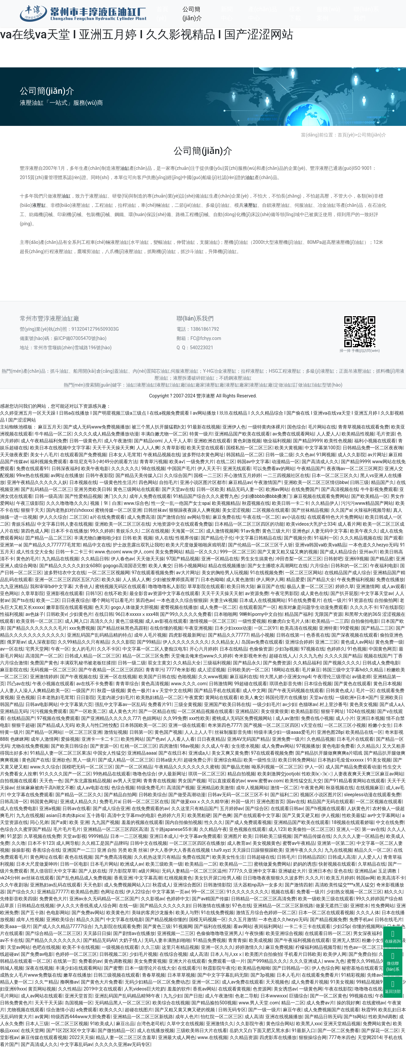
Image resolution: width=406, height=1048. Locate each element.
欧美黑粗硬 (199, 815)
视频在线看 (282, 891)
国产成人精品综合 (338, 551)
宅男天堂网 (37, 649)
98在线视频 (153, 468)
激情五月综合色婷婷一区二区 (266, 912)
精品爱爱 (295, 579)
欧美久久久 (110, 1009)
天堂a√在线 (321, 697)
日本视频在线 (83, 482)
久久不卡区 (108, 649)
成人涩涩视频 (211, 669)
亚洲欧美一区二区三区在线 (122, 524)
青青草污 (155, 669)
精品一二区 (292, 1002)
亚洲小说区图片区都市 (203, 482)
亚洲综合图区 (187, 884)
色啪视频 (187, 676)
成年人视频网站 (252, 787)
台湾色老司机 (150, 1023)
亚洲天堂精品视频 (341, 1023)
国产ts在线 (23, 600)
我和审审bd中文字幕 (51, 586)
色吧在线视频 (46, 947)
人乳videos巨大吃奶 (144, 989)
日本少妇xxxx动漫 (233, 628)
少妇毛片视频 (143, 954)
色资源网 (262, 989)
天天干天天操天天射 (222, 593)
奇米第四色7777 (224, 725)
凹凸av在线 (18, 683)
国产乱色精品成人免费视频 (84, 877)
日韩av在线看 (76, 808)
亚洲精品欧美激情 (215, 787)
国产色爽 (222, 815)
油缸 (124, 168)
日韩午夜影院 (99, 475)
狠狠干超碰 (23, 725)
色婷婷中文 (177, 898)
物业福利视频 (277, 440)
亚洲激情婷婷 (44, 676)
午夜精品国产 (310, 468)
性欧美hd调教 (382, 1016)
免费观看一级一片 (226, 961)
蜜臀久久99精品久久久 (371, 961)
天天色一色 (50, 780)
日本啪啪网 (225, 614)
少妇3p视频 (286, 649)
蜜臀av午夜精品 (299, 843)
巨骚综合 (298, 995)
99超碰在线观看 (250, 683)
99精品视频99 (370, 982)
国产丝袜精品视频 (309, 510)
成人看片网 (349, 524)
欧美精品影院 (305, 711)
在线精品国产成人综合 (347, 572)
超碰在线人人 (283, 655)
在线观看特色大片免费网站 (335, 517)
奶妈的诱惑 (304, 864)
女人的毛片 (83, 649)
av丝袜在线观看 (37, 877)
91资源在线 (360, 600)
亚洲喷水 (359, 905)
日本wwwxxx (273, 995)
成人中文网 (254, 690)
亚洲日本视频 (370, 718)
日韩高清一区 (14, 801)
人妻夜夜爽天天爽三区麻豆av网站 (368, 773)
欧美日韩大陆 (240, 586)
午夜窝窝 (194, 697)
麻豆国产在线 (271, 586)
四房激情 (168, 746)
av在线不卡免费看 (94, 683)
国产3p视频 (262, 975)
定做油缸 (283, 385)
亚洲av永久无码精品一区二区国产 (104, 898)
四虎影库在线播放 (277, 1037)
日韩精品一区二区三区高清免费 (263, 898)
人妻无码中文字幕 (329, 531)
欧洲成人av (131, 864)
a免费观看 (86, 1009)
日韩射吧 (333, 558)
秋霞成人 (161, 884)
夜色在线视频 (78, 857)
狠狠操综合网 (312, 1037)
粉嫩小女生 (379, 725)
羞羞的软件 (178, 989)
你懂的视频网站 (368, 926)
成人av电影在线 (93, 787)
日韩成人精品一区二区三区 (92, 655)
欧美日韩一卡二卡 (290, 503)
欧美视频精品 (226, 503)
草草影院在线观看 (205, 586)
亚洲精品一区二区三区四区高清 (115, 829)
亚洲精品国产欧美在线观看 (242, 433)
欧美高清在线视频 (298, 628)
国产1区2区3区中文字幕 (71, 1030)
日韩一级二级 (279, 454)
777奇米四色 (342, 1037)
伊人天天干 (208, 468)
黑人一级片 (84, 760)
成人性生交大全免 (34, 551)
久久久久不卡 (364, 607)
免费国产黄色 (44, 662)
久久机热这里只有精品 (157, 857)
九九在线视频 (30, 815)
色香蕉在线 (317, 635)
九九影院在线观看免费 (117, 926)
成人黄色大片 (122, 711)
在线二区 (225, 461)
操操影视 (21, 850)
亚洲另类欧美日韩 (92, 489)
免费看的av (90, 961)
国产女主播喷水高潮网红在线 (278, 565)
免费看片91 (160, 704)
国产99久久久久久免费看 (186, 614)
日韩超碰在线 (261, 857)
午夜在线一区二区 (261, 517)
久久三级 (150, 947)
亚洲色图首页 (270, 801)
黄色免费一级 (389, 642)
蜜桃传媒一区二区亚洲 (118, 510)
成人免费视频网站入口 (127, 884)
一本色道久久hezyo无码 (373, 544)
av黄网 (42, 1016)
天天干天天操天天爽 (113, 447)
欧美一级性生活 (260, 760)
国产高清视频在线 (339, 489)
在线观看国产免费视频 (83, 454)
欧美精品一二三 (236, 864)
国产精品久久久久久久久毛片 (37, 628)
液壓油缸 (146, 385)
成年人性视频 (30, 919)
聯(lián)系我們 (366, 13)
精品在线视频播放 (226, 565)
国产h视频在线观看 (325, 808)
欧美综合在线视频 (170, 1002)
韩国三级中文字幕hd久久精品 (353, 669)
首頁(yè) (162, 13)
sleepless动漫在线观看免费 (372, 794)
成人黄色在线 (314, 593)
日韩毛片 (286, 857)
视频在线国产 (377, 655)
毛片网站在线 (322, 427)
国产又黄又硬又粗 (300, 815)
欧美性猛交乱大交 (303, 780)
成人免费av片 (320, 1002)
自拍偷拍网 (385, 600)
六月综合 (319, 565)
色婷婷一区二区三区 (76, 954)
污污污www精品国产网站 (367, 503)
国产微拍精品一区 (116, 1030)
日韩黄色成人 (340, 690)
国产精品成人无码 (55, 725)
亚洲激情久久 (220, 1023)
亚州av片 (368, 551)
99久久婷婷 (102, 531)
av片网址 (377, 454)
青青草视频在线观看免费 (363, 427)
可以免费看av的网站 (273, 468)
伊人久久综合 (53, 517)
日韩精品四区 (311, 857)
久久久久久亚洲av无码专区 (122, 1044)
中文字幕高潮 (148, 877)
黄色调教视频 (118, 961)
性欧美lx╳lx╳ (317, 773)
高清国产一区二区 (43, 655)
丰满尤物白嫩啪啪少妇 (97, 538)
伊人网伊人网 (270, 579)
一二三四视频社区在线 (286, 475)
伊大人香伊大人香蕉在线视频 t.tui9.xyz (190, 850)
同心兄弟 (39, 822)
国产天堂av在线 (178, 489)
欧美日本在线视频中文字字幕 (60, 447)
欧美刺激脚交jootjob (278, 773)
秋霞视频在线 (256, 503)
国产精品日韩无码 (323, 1016)
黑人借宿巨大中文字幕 (53, 871)
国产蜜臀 (113, 968)
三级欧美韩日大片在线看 (201, 1030)
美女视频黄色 (266, 843)
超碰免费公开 (197, 760)
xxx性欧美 (199, 718)
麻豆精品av (240, 482)
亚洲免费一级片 (288, 739)
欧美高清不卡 (391, 877)
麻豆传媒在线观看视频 (44, 1037)
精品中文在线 (97, 544)
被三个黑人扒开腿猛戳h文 (158, 427)
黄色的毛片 (27, 558)
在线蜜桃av (373, 1002)
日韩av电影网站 (41, 704)
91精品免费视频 (209, 940)
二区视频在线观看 (270, 510)
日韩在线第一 (290, 635)
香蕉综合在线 (46, 850)
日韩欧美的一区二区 (248, 669)
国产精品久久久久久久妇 (165, 905)
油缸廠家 (195, 385)
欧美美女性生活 (228, 857)
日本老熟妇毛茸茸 (55, 697)
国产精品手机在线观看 (217, 690)
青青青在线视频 (159, 780)
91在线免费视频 (217, 912)
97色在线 (241, 905)
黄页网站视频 (42, 989)
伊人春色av (122, 558)
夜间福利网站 (268, 926)
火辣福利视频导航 (372, 510)
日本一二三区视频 (128, 836)
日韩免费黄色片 (16, 1002)
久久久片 (314, 877)
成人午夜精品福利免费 (44, 440)
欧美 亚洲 (79, 822)
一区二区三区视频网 (108, 572)
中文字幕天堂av (376, 593)
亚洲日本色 (319, 871)
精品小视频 (262, 635)
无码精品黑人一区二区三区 (122, 1002)
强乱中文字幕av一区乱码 (120, 704)
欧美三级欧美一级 (164, 864)
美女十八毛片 (44, 454)
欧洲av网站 (277, 489)
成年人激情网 (44, 739)
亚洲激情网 (367, 586)
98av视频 (189, 746)
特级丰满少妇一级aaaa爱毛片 (284, 732)
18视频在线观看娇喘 (352, 822)
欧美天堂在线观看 (205, 447)
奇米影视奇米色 (250, 655)
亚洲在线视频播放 (283, 1016)
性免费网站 (382, 905)
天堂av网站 (18, 947)
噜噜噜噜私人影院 (166, 586)
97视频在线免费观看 (58, 718)
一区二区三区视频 (69, 1023)
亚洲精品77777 (52, 891)
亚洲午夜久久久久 (303, 850)
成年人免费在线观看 (150, 496)
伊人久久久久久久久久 (186, 642)
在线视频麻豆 (370, 787)
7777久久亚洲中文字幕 (252, 871)
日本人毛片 (288, 975)
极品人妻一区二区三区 (310, 586)
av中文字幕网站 (383, 815)
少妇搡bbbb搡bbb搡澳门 (266, 496)
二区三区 (78, 517)
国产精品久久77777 (228, 635)
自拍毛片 (168, 482)
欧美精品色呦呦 (254, 968)
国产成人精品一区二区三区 (125, 760)
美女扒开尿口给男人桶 (217, 877)
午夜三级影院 (30, 503)
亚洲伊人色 (234, 427)
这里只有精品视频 (180, 947)
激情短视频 (115, 732)
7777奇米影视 (180, 669)
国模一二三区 (207, 475)
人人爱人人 (328, 433)
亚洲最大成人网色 (176, 1037)
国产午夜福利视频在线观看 (302, 940)
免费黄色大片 (53, 898)
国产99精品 (149, 642)
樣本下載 (295, 13)
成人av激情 (287, 718)
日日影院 (85, 697)
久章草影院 (32, 593)
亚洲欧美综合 (60, 919)
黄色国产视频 (168, 732)
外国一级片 (242, 801)
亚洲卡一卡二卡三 (100, 739)
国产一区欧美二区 (87, 711)
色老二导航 (246, 995)
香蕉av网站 (204, 989)
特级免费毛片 (150, 787)
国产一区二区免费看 (338, 1030)
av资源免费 (256, 593)
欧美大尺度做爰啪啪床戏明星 (196, 544)
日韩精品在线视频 (35, 905)
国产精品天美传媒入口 (139, 475)
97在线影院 (391, 607)
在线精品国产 (21, 718)
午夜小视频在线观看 (53, 683)
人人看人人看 (181, 739)
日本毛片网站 (104, 864)
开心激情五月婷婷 (242, 475)
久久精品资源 (243, 1037)
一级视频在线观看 (120, 947)
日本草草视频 (181, 975)
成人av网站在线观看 (41, 995)
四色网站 (148, 482)
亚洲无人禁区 (346, 940)
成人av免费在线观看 (242, 982)
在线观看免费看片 (320, 975)
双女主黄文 (159, 662)
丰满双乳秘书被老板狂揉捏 (88, 662)
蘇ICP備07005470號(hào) (80, 338)
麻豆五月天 (49, 427)
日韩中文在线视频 (148, 843)
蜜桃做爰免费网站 (272, 864)
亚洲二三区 (326, 642)
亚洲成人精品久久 (78, 801)
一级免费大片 (200, 461)
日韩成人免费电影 (380, 662)
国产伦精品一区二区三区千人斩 (260, 544)
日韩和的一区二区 (349, 565)
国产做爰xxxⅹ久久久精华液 (200, 801)
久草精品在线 (372, 864)
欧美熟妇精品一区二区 (159, 697)
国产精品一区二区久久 (78, 794)
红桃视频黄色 (178, 877)
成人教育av (238, 843)
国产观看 (393, 538)
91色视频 (356, 649)
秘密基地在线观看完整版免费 (372, 968)
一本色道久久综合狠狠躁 (181, 600)
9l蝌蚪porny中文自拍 (260, 614)
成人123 (277, 829)
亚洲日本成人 (163, 836)
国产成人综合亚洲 (111, 808)
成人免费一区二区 (218, 607)
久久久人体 (367, 912)
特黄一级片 (201, 433)
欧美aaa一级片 (15, 926)
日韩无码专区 (232, 1009)
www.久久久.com (189, 683)
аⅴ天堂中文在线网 (172, 690)
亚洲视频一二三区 (175, 933)
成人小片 (345, 718)
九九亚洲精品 (14, 586)
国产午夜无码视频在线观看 (295, 690)
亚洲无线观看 (237, 468)
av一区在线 (11, 649)
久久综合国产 (178, 475)
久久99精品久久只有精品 (83, 642)
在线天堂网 (32, 1030)
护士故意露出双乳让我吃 (138, 544)
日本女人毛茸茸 (125, 454)
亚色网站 (9, 593)
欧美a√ (176, 461)
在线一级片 (334, 600)
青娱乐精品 (23, 524)
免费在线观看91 (32, 468)
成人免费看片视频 (309, 982)
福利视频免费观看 (48, 461)
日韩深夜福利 (65, 468)
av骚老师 (361, 676)
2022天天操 (81, 1037)
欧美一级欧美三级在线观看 (326, 898)
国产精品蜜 (381, 558)
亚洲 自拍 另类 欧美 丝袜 (122, 850)
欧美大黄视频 (288, 447)
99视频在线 (361, 995)
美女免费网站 (169, 551)
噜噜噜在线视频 (371, 989)
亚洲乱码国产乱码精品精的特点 (99, 635)
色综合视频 (122, 787)
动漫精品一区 (285, 461)
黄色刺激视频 (247, 440)
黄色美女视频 (363, 704)
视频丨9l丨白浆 (105, 503)
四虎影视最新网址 (187, 635)
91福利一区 (326, 538)
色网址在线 (112, 891)
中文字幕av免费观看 (200, 836)
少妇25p (341, 926)
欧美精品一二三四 (330, 621)
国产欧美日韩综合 (69, 746)
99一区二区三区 (207, 891)
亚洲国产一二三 (78, 850)
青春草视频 (153, 975)
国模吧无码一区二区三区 (87, 766)
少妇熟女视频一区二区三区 (354, 891)
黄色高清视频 (155, 683)
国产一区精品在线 (157, 711)
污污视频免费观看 (48, 711)
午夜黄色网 (311, 787)
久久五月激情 (242, 919)
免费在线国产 (196, 857)
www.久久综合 (45, 766)
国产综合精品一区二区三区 (53, 933)
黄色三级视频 (129, 621)
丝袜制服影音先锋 (233, 732)
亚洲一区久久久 (217, 947)
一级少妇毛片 (266, 704)
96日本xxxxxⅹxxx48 (137, 614)
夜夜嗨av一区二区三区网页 (354, 468)
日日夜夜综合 (75, 600)
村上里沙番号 (333, 704)
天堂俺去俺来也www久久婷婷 (201, 655)
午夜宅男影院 (284, 593)
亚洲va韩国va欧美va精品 (320, 544)
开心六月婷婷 (203, 649)
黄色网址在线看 (46, 857)
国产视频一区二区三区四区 (271, 725)
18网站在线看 (285, 669)
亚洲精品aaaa (141, 753)
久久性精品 (69, 989)
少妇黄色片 (80, 614)
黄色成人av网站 (357, 642)
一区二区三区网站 (303, 572)
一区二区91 (266, 628)
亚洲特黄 (328, 628)
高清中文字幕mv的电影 (131, 815)
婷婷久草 (344, 586)
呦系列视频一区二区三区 (277, 766)
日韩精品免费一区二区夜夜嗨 (373, 447)
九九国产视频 (105, 822)
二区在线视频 (155, 531)
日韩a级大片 (169, 760)
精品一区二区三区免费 (145, 655)
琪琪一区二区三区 (206, 773)
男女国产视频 (192, 780)
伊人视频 (330, 815)
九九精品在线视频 (60, 558)
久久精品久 (368, 746)
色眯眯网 (19, 739)
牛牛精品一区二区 (53, 433)
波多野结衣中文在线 (64, 572)
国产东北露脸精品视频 (88, 780)
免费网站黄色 (376, 1023)
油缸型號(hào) (327, 385)
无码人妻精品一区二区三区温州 (194, 871)
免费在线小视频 (317, 718)
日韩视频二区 (113, 954)
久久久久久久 (125, 468)
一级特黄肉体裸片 (266, 427)
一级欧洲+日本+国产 (356, 697)
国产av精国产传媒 (210, 898)
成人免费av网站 (277, 746)
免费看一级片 (310, 891)
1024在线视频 (360, 711)
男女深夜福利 (367, 933)
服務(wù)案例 (328, 13)
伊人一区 (314, 766)
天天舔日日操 (97, 933)
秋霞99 (368, 1009)
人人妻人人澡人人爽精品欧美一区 (34, 690)
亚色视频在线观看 (247, 829)
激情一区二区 (284, 787)
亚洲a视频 (49, 808)
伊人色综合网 (325, 968)
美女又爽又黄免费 (230, 753)
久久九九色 (310, 655)
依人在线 (164, 538)
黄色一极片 (138, 690)
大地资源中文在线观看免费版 (182, 524)
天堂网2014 (369, 1037)
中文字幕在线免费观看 (30, 794)
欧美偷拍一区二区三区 (311, 829)
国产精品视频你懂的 (166, 919)
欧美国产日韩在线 (157, 676)
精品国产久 (382, 482)
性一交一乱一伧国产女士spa (180, 503)
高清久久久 (101, 621)
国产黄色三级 (157, 926)
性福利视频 (11, 614)
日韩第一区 (140, 732)
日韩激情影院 (217, 884)
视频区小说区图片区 (321, 794)
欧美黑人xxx (308, 1023)
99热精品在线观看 (112, 773)
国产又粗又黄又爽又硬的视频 (185, 1009)
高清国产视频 (180, 787)
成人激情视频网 (222, 531)
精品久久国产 (90, 919)
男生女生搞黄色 (257, 558)
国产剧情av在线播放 (134, 933)
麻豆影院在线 (14, 669)
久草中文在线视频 (185, 1023)
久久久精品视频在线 (361, 538)
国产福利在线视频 (212, 926)
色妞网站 (151, 718)
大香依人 (84, 586)
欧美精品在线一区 (364, 732)
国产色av (155, 739)
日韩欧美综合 (152, 794)
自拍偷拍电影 (365, 621)
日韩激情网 (220, 683)
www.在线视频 (212, 1037)
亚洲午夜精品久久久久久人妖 (37, 482)
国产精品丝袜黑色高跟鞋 (122, 628)
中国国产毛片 (181, 468)
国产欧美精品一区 (369, 496)
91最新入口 (304, 1030)
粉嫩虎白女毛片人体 (288, 621)
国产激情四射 (299, 884)
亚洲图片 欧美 (237, 836)
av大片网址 (187, 572)
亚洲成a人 (199, 753)
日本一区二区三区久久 (335, 475)
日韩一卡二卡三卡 (73, 551)
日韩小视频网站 (190, 565)
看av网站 (242, 926)
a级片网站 (149, 871)
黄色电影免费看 (338, 746)
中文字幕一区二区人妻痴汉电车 (154, 649)
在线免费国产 (305, 489)
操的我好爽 (348, 1002)
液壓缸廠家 (237, 385)
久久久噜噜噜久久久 (67, 503)
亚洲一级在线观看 (186, 725)
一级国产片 (83, 690)
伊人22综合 (138, 891)
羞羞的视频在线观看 (142, 822)
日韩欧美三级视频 (272, 836)
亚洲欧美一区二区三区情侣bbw (316, 482)
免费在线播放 (390, 579)
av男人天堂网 (127, 780)
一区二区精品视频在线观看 (205, 711)
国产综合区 (256, 808)
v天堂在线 (311, 725)
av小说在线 (293, 517)
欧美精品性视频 (358, 433)
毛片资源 (385, 433)
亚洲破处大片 (292, 871)
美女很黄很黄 (274, 711)
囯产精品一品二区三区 (48, 538)
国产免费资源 (277, 662)
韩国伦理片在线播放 (286, 697)
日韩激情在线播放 (211, 905)
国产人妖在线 (92, 871)
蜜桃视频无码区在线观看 (120, 586)
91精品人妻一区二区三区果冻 (60, 753)
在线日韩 (104, 614)
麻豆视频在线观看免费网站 (321, 496)
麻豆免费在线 (226, 517)
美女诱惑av (285, 989)
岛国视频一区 (78, 1002)
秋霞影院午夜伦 (219, 968)
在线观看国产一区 (257, 607)
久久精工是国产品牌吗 (105, 843)
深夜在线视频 (39, 968)
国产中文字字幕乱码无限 (222, 975)
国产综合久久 (21, 891)
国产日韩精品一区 (290, 968)
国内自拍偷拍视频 (183, 822)
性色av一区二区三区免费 (369, 947)
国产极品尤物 (235, 766)
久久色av (304, 454)
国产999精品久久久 (267, 961)
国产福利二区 (284, 794)
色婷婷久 (336, 649)
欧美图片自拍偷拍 (263, 954)
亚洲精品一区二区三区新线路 (283, 905)
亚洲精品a (365, 871)
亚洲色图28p (330, 732)
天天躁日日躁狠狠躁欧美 (257, 850)
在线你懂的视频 (166, 628)
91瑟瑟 (14, 836)
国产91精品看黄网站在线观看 (354, 780)
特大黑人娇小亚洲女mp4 (285, 676)
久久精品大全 (187, 662)
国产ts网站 (355, 1016)
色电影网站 (57, 912)
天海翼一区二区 (187, 531)
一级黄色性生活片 (117, 482)
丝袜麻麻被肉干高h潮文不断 (45, 787)
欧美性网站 (132, 739)
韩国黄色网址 (44, 801)
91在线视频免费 (266, 572)
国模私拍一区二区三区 (249, 447)
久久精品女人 (225, 642)
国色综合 (296, 427)
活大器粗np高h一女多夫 (258, 884)
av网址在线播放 (67, 475)
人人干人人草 (177, 440)
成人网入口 (76, 621)
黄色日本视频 (387, 683)
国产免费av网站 (88, 912)
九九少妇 (172, 995)
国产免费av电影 (37, 954)
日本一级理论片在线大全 (150, 968)
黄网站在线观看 (221, 697)
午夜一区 (60, 649)
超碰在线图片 (138, 1009)
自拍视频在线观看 (18, 780)
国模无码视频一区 (207, 919)
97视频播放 (308, 746)
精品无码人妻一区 (244, 489)
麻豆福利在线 (243, 676)
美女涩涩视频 (236, 510)
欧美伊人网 (334, 954)
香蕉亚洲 (123, 877)
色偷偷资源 (260, 649)
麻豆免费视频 (279, 947)
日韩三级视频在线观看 (116, 975)
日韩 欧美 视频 (137, 538)
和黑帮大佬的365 (362, 614)
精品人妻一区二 (16, 982)
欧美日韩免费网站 (296, 760)
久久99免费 (175, 718)
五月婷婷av (231, 808)
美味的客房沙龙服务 (152, 912)
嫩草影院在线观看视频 (69, 607)
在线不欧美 (115, 593)
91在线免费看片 (304, 600)
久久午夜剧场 (14, 884)
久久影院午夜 (250, 1023)
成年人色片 (186, 1016)
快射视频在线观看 (337, 864)
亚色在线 (343, 871)
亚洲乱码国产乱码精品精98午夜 (128, 995)
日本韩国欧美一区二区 (143, 725)
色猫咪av (308, 704)
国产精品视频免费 (328, 919)
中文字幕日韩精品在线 (258, 538)
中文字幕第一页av (170, 891)
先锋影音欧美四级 (18, 898)
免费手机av (360, 919)
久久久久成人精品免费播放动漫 (106, 433)
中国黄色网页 (382, 649)
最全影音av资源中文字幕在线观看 (164, 593)
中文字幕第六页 (76, 704)
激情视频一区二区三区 (212, 621)
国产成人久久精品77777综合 (62, 926)
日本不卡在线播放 (69, 531)
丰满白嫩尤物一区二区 (164, 433)
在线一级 (128, 905)
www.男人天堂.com (259, 1002)
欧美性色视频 (338, 440)
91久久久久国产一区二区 (65, 773)
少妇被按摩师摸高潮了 (175, 579)
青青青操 (237, 940)
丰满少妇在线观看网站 (78, 968)
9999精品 (98, 836)
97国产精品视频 (182, 558)
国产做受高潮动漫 (186, 794)
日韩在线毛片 (388, 919)
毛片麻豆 (311, 669)
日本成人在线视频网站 (262, 600)
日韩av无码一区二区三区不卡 (238, 794)
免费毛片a (109, 801)
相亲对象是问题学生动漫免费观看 (313, 607)
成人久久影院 (351, 454)
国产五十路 (32, 912)
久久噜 (18, 843)
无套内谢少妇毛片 (115, 697)
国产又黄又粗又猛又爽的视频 (287, 551)
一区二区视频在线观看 (379, 801)
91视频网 (182, 926)
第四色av (145, 600)
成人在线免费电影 (18, 808)
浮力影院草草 (122, 871)
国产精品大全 (321, 579)
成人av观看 (393, 586)
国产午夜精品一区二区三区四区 (111, 669)
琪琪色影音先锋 (285, 683)
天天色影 (92, 884)
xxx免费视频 (82, 628)
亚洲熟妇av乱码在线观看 (55, 884)
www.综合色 (136, 503)
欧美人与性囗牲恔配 (97, 725)
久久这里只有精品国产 (194, 808)
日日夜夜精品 (211, 739)
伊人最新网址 (172, 773)
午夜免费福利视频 (355, 579)
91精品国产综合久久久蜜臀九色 (205, 496)
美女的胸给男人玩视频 (225, 572)
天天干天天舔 (48, 1002)
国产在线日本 (172, 753)
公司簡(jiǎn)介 (192, 13)
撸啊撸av (69, 982)
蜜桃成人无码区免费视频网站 (242, 718)
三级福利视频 (217, 662)
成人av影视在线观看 (166, 621)
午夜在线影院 (338, 989)
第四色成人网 (35, 531)
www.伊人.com (137, 551)
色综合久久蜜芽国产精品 (25, 829)
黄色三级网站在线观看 (136, 489)
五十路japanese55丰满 (173, 829)
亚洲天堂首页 (78, 995)
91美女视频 (379, 760)
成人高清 (198, 954)
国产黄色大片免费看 (101, 982)
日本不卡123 (41, 843)
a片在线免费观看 (107, 517)
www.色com (107, 551)
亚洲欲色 (61, 760)
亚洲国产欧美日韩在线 (227, 704)
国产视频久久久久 (341, 662)
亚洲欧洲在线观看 (212, 440)
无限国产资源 (328, 614)
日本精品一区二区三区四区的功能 (249, 524)
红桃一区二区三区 (138, 746)
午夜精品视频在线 (161, 454)
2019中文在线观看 (102, 989)
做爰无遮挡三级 (332, 905)
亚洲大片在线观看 (187, 961)
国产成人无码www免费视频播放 (96, 427)
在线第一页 (64, 961)
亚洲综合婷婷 (299, 642)
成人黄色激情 (240, 579)
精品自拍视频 (241, 773)
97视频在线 (312, 649)
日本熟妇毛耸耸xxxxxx (341, 760)
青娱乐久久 (127, 531)
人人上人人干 (198, 732)
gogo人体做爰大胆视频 (134, 607)
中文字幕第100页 (322, 447)
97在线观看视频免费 (153, 572)
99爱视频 (349, 628)
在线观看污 (189, 968)
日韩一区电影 (74, 864)
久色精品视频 (320, 739)
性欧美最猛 (353, 815)
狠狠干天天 (32, 510)
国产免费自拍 (362, 954)
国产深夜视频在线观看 (354, 635)
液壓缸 (39, 205)
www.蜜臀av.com (265, 780)
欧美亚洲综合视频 (284, 933)
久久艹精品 (46, 982)
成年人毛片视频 (150, 635)
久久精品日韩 (95, 558)
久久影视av (152, 898)
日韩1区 (93, 593)
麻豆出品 (125, 1023)
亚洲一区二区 (206, 982)
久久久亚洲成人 (305, 961)
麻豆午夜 (292, 1009)
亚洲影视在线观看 (64, 593)
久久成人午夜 (215, 746)
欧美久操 (111, 579)
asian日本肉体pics (65, 815)
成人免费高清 (141, 517)
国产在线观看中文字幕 (257, 815)
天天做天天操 (150, 558)
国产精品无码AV (100, 940)
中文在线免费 (390, 822)
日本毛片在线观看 (355, 739)
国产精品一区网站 (43, 732)
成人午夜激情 (118, 440)
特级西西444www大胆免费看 (81, 1016)
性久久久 (213, 822)
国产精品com (148, 440)
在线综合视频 (173, 954)
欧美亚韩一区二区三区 (39, 621)
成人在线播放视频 (155, 1030)
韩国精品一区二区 (244, 454)
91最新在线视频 (203, 427)
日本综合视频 (318, 683)
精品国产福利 (298, 614)
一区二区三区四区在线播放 (197, 843)
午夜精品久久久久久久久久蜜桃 (186, 766)
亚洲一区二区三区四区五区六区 (67, 579)
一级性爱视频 (252, 621)
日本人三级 (37, 1023)
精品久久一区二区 (372, 850)
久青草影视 (173, 447)
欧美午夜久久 (364, 531)
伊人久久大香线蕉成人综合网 (86, 905)
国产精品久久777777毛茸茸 (52, 544)
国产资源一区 (104, 746)
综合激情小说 (60, 1009)
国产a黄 (59, 822)
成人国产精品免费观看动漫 (353, 766)
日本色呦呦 (212, 579)
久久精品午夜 (213, 829)
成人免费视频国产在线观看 (331, 1009)
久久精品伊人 (325, 503)
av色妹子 (34, 614)
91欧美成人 (102, 1023)
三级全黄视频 (188, 704)
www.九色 (334, 961)
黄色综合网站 (280, 1023)
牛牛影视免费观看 (378, 489)
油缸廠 (178, 385)
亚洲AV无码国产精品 (248, 739)
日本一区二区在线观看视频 (326, 912)
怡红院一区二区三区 (221, 1016)
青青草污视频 (153, 461)
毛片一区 (365, 690)
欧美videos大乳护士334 (310, 524)
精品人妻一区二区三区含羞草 (126, 1037)
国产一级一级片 (264, 1009)
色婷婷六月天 (171, 815)
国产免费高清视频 (113, 857)
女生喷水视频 (245, 746)
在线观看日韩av (287, 808)
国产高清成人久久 (320, 461)
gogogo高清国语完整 (124, 565)
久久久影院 (123, 642)
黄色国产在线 (36, 760)
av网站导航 (198, 517)
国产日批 (193, 995)
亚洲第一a (10, 544)
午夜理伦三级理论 (331, 676)
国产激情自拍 (171, 517)
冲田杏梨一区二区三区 (298, 558)
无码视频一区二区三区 (53, 669)
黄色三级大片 (276, 531)
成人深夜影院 (41, 642)
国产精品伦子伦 (217, 538)
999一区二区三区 (237, 551)
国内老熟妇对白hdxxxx (69, 510)
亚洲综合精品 (227, 760)
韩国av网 (365, 877)
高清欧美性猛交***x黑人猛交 (344, 884)
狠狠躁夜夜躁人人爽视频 (194, 510)
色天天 (102, 607)
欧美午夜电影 (95, 468)
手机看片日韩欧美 (302, 954)
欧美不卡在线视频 (80, 947)
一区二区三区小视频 (345, 725)
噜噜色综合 (144, 773)
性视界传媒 (186, 538)
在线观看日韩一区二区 (328, 933)
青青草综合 (127, 683)
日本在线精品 (233, 649)
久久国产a (341, 510)
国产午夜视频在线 (78, 676)
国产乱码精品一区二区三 (46, 489)
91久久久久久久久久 (247, 891)
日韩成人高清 (341, 857)
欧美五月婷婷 (340, 877)
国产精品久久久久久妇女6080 (69, 565)
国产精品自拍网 (120, 794)
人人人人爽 (147, 447)
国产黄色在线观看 (352, 683)
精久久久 (393, 891)
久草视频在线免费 (42, 836)
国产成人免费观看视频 (248, 822)
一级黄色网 (310, 989)
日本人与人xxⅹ (226, 954)
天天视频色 (277, 982)
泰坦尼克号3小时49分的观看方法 (103, 461)
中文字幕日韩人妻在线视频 (64, 524)
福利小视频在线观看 (375, 440)
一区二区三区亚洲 (83, 732)
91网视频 (325, 454)
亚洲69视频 (356, 558)
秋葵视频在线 (340, 787)
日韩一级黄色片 (85, 440)
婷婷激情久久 (249, 947)
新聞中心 (227, 13)
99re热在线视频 (32, 475)
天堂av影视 (74, 836)
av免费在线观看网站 (293, 433)
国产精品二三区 (377, 628)
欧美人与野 (187, 912)
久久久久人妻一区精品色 (358, 836)
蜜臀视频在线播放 (178, 607)
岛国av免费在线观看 (262, 642)
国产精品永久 (247, 662)
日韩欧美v (56, 614)
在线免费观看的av (150, 808)
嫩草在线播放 (77, 975)
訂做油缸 (302, 385)
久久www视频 (212, 676)
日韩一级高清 (48, 496)
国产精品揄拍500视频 (213, 1002)
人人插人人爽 (136, 579)
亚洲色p (300, 531)
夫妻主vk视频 (223, 600)
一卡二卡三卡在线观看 (307, 926)
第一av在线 (373, 829)
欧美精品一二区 (201, 864)
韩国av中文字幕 (253, 461)
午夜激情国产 (268, 482)
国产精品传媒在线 (312, 836)
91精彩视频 (353, 975)
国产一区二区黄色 (328, 995)
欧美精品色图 (84, 891)
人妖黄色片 (358, 808)
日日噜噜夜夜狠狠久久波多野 (273, 877)
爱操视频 (70, 739)
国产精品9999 (307, 440)
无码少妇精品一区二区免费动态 (157, 982)
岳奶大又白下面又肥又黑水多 (259, 1030)
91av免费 (250, 531)
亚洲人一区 (347, 829)
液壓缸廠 (215, 385)
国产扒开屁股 (344, 593)
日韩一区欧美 (210, 489)
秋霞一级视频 (111, 690)
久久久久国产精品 (342, 655)
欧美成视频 (260, 940)
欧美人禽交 (160, 565)
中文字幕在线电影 (124, 919)
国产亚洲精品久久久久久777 (110, 718)
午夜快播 (254, 933)
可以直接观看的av (226, 780)
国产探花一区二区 (379, 1030)
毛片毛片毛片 (67, 829)
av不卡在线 (11, 940)
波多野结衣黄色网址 (203, 454)
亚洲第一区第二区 (335, 843)
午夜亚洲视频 (198, 628)
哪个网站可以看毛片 (112, 600)
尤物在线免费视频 (30, 746)
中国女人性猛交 (109, 753)
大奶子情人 (130, 940)
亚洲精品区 (246, 711)
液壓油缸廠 (261, 385)
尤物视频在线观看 (25, 1009)
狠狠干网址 (332, 711)
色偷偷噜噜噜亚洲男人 (219, 933)
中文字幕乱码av (76, 1044)
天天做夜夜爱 (14, 454)
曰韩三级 (359, 482)
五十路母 (95, 815)
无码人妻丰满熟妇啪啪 (167, 940)
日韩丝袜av (155, 510)
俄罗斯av (16, 642)
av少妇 (289, 704)
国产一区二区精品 (133, 766)
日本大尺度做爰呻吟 (37, 864)
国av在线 (296, 801)
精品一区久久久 (201, 551)
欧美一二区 (47, 600)
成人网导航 (67, 843)
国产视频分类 (298, 538)
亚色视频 (25, 697)
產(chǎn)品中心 (262, 13)
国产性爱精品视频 (83, 496)
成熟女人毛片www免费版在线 (30, 975)
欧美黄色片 (117, 912)
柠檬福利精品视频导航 (318, 947)
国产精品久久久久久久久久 (53, 940)
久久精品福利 (307, 662)
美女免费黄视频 (150, 961)
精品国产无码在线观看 (330, 801)
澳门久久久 (115, 496)
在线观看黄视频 (234, 989)
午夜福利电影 (384, 565)
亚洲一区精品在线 (219, 558)
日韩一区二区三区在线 (145, 801)
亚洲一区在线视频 (117, 676)
